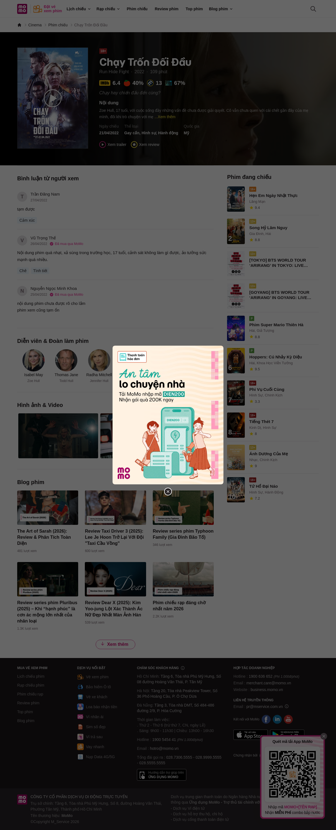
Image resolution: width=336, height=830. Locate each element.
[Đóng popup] (168, 491)
